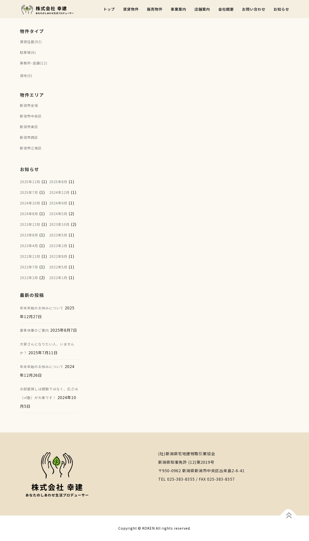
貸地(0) (26, 75)
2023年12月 (30, 224)
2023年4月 (29, 245)
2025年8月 (58, 181)
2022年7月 (29, 267)
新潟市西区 (29, 137)
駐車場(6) (28, 52)
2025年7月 (29, 192)
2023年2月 (58, 245)
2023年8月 (29, 235)
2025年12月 (30, 181)
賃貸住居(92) (31, 41)
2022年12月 (30, 256)
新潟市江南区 (31, 148)
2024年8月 (29, 213)
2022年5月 (58, 267)
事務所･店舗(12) (33, 63)
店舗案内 (202, 9)
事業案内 (178, 9)
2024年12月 (59, 192)
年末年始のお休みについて (42, 308)
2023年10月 (59, 224)
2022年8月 (58, 256)
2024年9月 (58, 203)
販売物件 (155, 9)
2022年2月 (29, 277)
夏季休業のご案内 (34, 330)
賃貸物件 (131, 9)
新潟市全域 (29, 105)
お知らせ (281, 9)
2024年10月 (30, 203)
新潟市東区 (29, 126)
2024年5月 (58, 213)
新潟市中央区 (31, 116)
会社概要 (226, 9)
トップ (109, 9)
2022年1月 (58, 277)
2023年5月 (58, 235)
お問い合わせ (253, 9)
